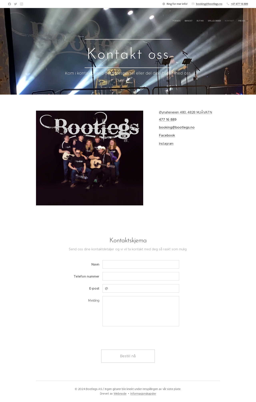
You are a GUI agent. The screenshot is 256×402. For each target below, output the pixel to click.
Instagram (166, 143)
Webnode (120, 393)
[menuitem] (225, 21)
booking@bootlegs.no (209, 4)
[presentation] (132, 337)
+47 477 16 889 (239, 4)
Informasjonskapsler (143, 393)
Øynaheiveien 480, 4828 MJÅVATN (185, 112)
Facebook (167, 135)
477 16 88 (166, 119)
